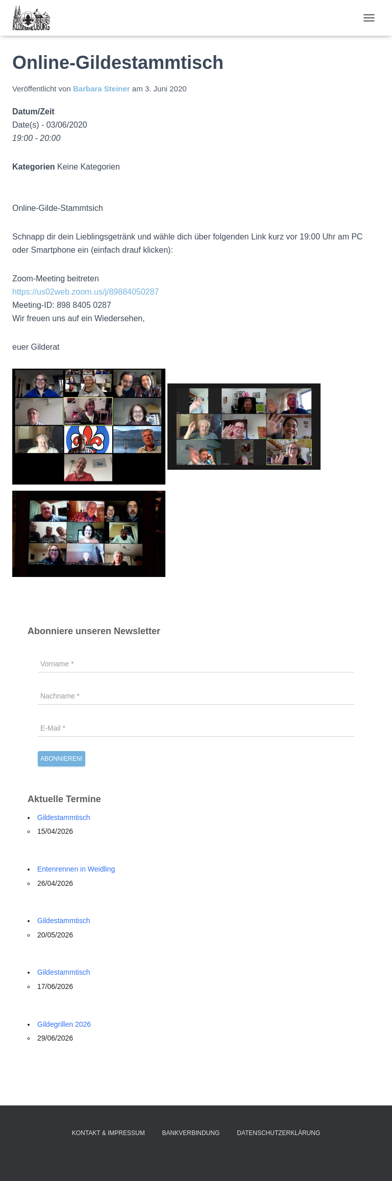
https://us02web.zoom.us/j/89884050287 (85, 291)
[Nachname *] (196, 696)
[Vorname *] (196, 664)
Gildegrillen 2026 (64, 1024)
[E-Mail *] (196, 728)
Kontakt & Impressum (108, 1133)
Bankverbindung (191, 1133)
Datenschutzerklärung (278, 1133)
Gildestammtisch (63, 817)
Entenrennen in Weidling (76, 869)
